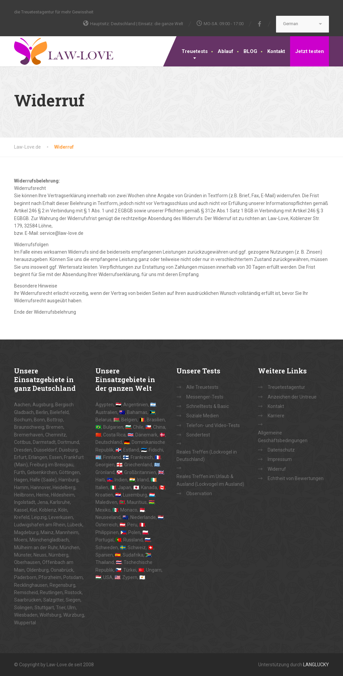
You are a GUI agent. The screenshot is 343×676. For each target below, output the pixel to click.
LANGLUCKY (316, 664)
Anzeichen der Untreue (292, 397)
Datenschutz (281, 450)
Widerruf (277, 469)
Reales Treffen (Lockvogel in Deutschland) (207, 455)
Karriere (276, 415)
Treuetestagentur (286, 387)
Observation (199, 493)
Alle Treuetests (202, 387)
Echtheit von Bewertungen (296, 478)
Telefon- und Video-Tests (213, 425)
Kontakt (276, 51)
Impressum (280, 459)
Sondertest (198, 434)
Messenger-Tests (204, 397)
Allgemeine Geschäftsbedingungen (282, 436)
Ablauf (225, 51)
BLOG (250, 51)
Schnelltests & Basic (207, 406)
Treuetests (195, 51)
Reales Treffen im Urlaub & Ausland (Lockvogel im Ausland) (210, 480)
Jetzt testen (309, 51)
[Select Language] (302, 24)
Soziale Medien (202, 415)
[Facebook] (260, 24)
